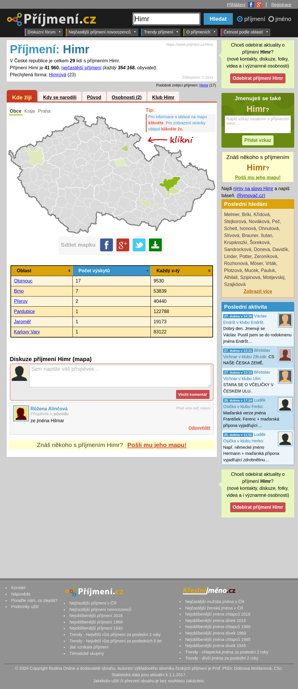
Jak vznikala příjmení (88, 647)
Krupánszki (235, 242)
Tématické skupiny (86, 653)
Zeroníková (265, 256)
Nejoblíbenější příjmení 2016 (96, 615)
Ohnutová (268, 228)
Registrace (281, 4)
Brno (19, 291)
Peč (276, 221)
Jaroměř (22, 321)
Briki (246, 214)
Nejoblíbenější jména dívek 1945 (215, 645)
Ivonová (248, 228)
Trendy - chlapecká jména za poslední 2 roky (226, 652)
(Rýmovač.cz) (251, 195)
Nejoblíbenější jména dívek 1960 (215, 633)
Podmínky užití (24, 606)
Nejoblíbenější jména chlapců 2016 (217, 614)
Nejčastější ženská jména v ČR (214, 608)
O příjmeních (201, 32)
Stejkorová (235, 221)
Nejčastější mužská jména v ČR (214, 601)
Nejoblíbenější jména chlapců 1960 (217, 626)
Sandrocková (237, 249)
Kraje (29, 111)
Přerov (21, 301)
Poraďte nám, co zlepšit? (34, 600)
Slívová (231, 235)
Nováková (259, 221)
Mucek (251, 270)
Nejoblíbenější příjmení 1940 (96, 628)
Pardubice (24, 311)
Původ (94, 97)
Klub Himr (163, 97)
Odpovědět (199, 427)
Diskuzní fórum (44, 32)
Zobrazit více (258, 291)
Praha (44, 111)
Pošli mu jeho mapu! (157, 444)
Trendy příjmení (161, 32)
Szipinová (250, 277)
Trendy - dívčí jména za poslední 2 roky (221, 658)
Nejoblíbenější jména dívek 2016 (215, 620)
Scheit (230, 228)
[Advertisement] (112, 511)
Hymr (203, 85)
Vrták (270, 263)
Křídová (261, 214)
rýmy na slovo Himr (253, 188)
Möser (256, 263)
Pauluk (268, 270)
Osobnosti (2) (127, 97)
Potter (245, 256)
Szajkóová (235, 284)
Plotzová (233, 270)
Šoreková (259, 242)
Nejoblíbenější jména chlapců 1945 (217, 639)
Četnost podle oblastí (246, 32)
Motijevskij (273, 277)
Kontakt (18, 587)
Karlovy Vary (27, 331)
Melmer (231, 214)
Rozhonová (236, 263)
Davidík (280, 249)
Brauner (250, 235)
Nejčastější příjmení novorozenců (102, 32)
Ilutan (266, 235)
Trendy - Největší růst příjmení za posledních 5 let (115, 641)
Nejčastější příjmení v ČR (92, 603)
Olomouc (23, 280)
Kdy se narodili (60, 97)
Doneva (262, 249)
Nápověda (20, 594)
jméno (283, 19)
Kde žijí (22, 97)
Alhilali (230, 277)
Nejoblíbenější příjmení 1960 (96, 622)
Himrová (57, 74)
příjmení (255, 19)
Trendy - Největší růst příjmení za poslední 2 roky (115, 634)
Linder (230, 256)
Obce (16, 111)
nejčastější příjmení (81, 67)
